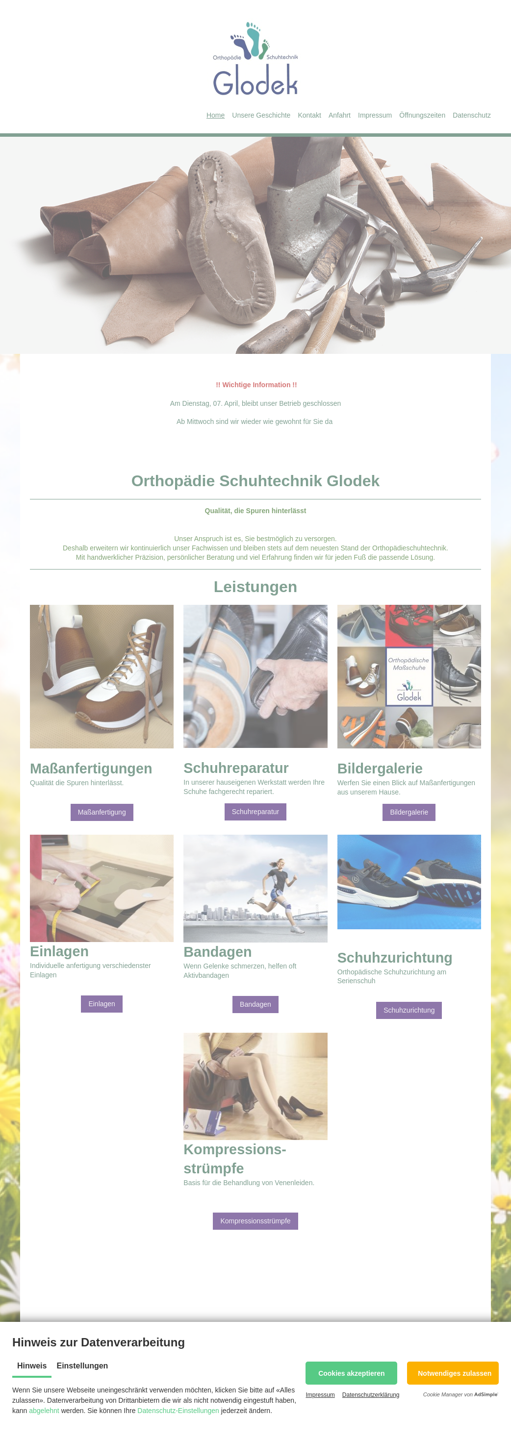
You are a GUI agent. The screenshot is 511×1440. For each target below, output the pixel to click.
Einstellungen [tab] (82, 1366)
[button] (351, 1373)
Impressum (320, 1394)
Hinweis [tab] (32, 1366)
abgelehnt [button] (44, 1411)
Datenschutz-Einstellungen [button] (178, 1411)
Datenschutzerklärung (371, 1394)
